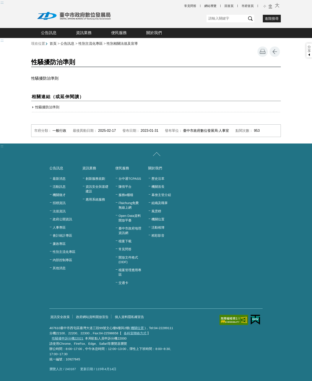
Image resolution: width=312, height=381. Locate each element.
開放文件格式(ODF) (128, 260)
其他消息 (59, 268)
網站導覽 (210, 6)
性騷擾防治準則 (47, 107)
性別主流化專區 (90, 43)
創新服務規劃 (95, 178)
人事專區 (59, 227)
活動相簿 (157, 227)
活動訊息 (59, 186)
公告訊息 (49, 33)
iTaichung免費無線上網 (129, 205)
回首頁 (229, 6)
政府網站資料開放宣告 (92, 317)
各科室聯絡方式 (135, 333)
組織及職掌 (159, 203)
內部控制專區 (62, 260)
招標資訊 (59, 203)
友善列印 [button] (262, 51)
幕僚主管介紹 (161, 195)
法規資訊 (59, 211)
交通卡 (123, 283)
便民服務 (119, 33)
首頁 (53, 43)
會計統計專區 (62, 235)
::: (2, 2)
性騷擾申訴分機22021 (68, 338)
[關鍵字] (226, 18)
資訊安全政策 (60, 317)
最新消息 (59, 178)
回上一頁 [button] (275, 51)
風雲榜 (156, 211)
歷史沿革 (157, 178)
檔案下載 (125, 241)
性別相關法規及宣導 (122, 43)
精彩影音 (157, 235)
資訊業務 (84, 33)
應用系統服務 (95, 199)
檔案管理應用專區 (130, 272)
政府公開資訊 (62, 219)
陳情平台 (125, 186)
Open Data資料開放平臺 (130, 218)
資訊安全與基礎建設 (97, 189)
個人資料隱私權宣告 (129, 317)
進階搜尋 (272, 18)
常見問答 (190, 6)
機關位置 (157, 219)
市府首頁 (248, 6)
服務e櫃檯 (126, 195)
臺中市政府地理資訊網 (130, 230)
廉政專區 (59, 244)
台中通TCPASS (130, 178)
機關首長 (157, 186)
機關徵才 (59, 195)
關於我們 (154, 33)
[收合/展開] (157, 154)
